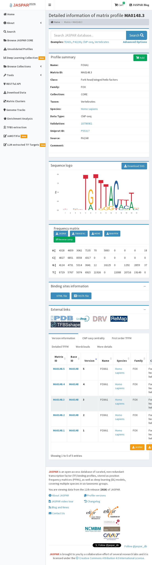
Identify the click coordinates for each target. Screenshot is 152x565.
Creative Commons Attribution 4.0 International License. (110, 558)
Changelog (92, 501)
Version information (63, 338)
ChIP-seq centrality (93, 338)
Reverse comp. (64, 239)
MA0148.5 (59, 369)
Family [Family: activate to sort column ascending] (138, 360)
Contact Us (57, 513)
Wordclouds (83, 346)
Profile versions (95, 495)
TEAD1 (67, 42)
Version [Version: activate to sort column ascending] (89, 360)
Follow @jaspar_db (135, 546)
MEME (96, 233)
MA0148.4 (59, 384)
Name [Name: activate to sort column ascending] (105, 360)
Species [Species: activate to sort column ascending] (122, 360)
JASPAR (61, 233)
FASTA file (81, 296)
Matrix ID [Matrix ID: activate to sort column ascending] (59, 358)
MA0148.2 (59, 415)
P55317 (85, 131)
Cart (120, 4)
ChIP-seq (88, 42)
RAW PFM (112, 233)
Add (140, 57)
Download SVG (134, 166)
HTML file (60, 296)
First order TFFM (121, 338)
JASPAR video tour (61, 501)
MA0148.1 (59, 430)
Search (136, 35)
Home (55, 22)
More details (104, 346)
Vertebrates (102, 42)
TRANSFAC (79, 233)
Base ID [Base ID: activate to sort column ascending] (74, 358)
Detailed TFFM (60, 346)
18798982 (86, 123)
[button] (50, 5)
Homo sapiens (89, 109)
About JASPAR (59, 495)
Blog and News (59, 507)
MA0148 (73, 369)
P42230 (77, 42)
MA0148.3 (59, 399)
